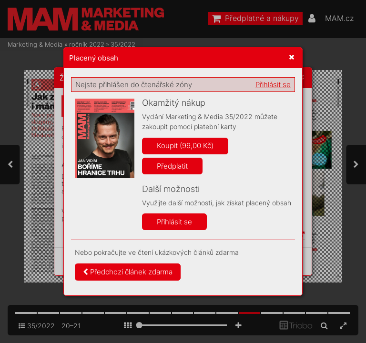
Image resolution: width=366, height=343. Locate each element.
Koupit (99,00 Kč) (185, 145)
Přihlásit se (273, 84)
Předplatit (172, 166)
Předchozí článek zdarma (128, 271)
